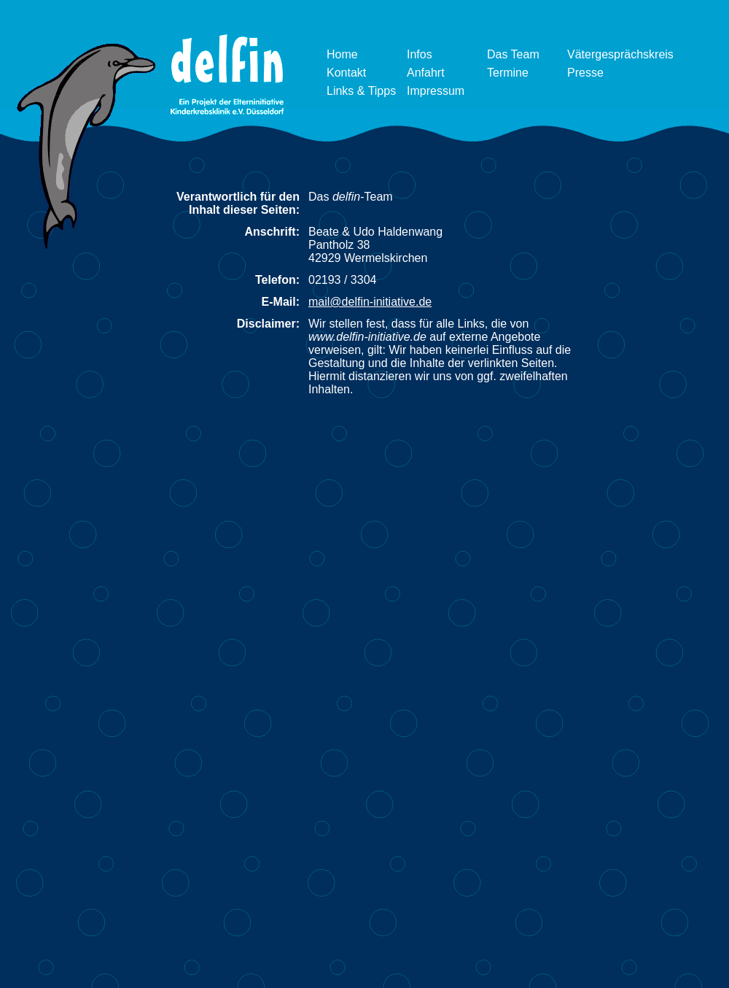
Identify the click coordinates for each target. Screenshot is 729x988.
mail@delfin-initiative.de (370, 302)
